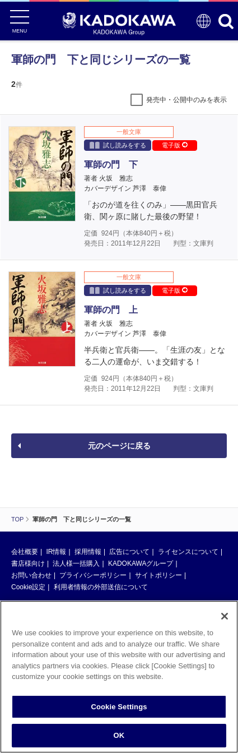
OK (119, 735)
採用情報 (87, 552)
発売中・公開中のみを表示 (186, 100)
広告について (129, 552)
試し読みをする (118, 145)
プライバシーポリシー (93, 575)
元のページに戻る (119, 445)
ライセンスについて (188, 552)
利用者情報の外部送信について (101, 587)
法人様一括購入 (76, 563)
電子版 (175, 145)
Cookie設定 (28, 587)
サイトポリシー (158, 575)
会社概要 (24, 552)
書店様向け (28, 563)
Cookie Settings (119, 707)
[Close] (224, 616)
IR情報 (56, 552)
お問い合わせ (31, 575)
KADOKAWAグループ (140, 563)
